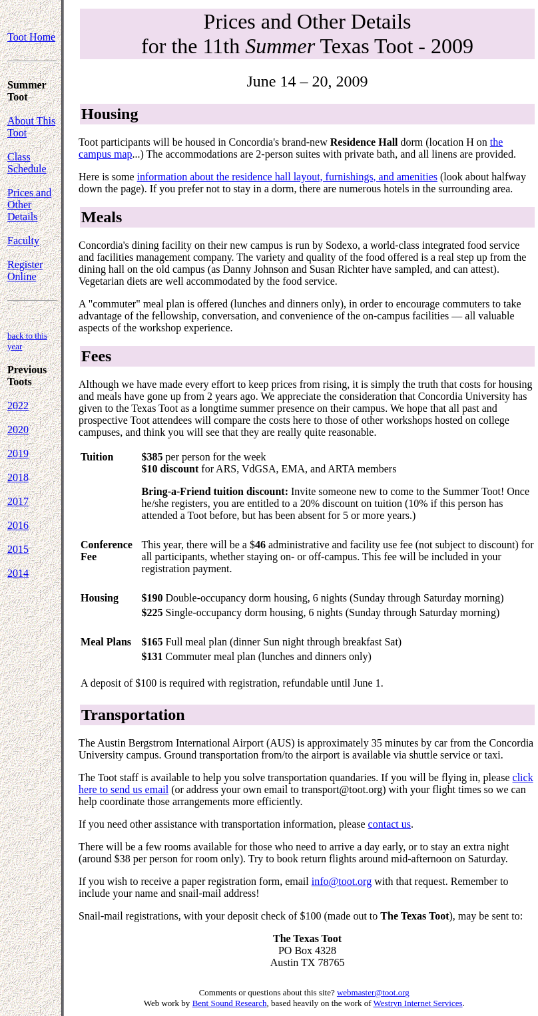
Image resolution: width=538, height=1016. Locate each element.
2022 (18, 405)
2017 (18, 501)
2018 (18, 477)
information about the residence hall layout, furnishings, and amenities (287, 176)
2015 (18, 549)
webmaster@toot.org (373, 992)
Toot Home (31, 37)
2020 (18, 429)
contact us (389, 824)
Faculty (23, 240)
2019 (18, 453)
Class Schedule (27, 162)
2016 (18, 525)
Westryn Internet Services (418, 1003)
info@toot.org (342, 881)
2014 (18, 573)
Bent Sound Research (229, 1003)
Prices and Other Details (29, 204)
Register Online (25, 270)
